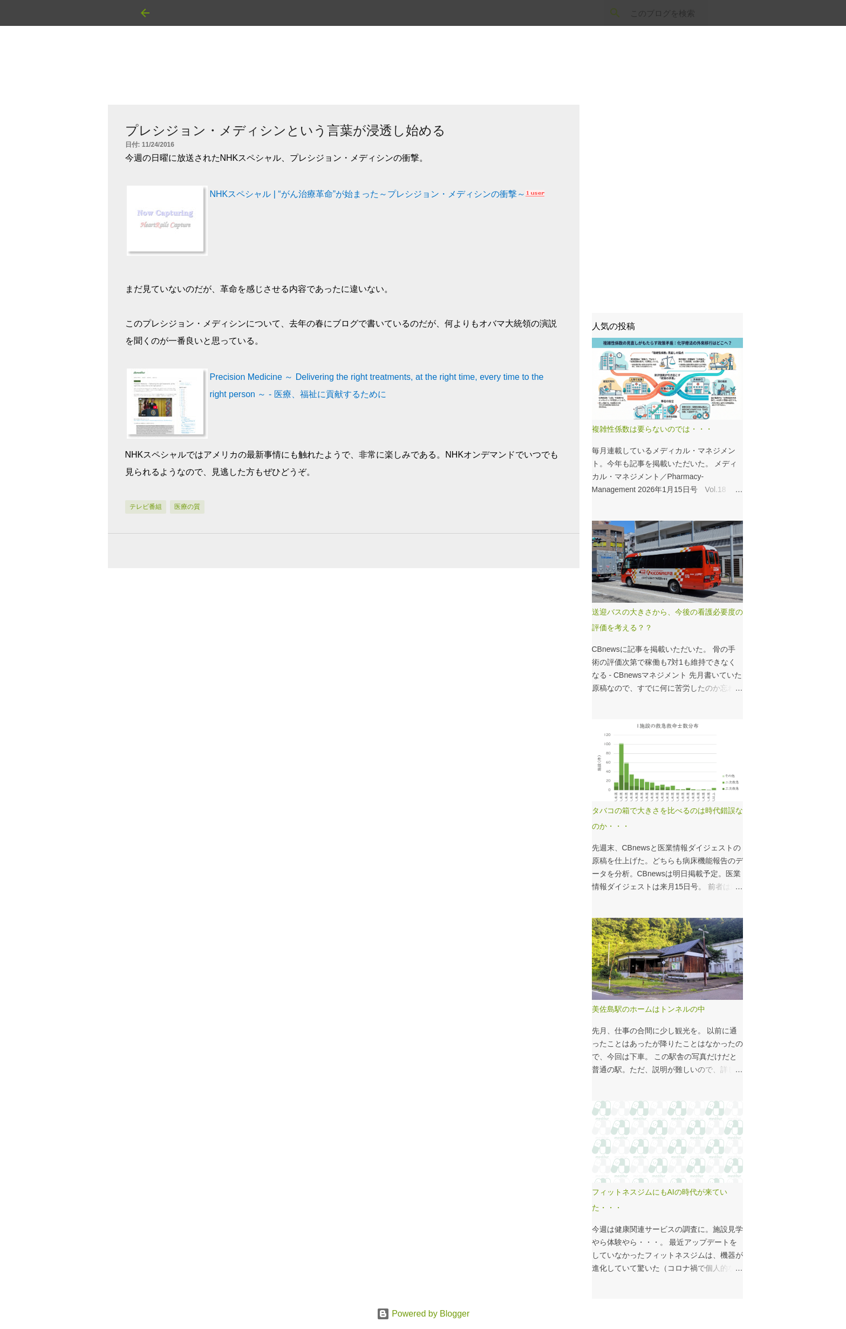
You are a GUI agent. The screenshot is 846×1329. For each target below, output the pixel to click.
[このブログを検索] (651, 13)
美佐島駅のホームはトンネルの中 (648, 1009)
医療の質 (187, 506)
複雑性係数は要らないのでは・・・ (652, 429)
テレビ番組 (145, 506)
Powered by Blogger (423, 1313)
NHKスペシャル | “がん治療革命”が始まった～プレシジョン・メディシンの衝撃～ (368, 194)
